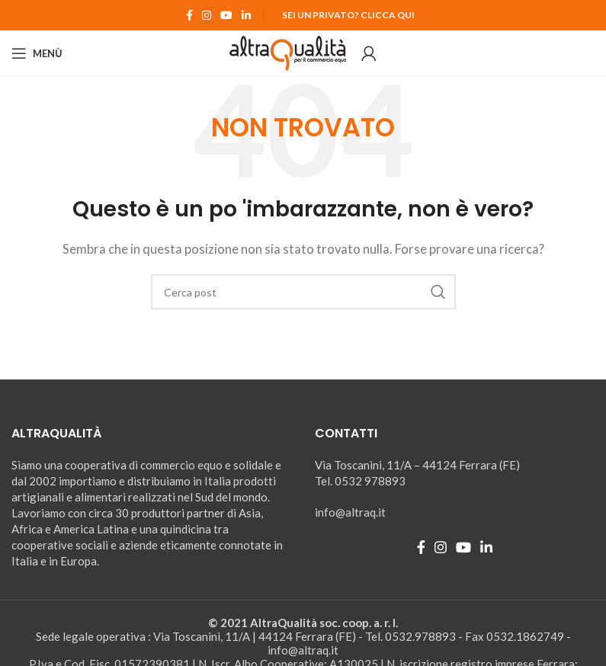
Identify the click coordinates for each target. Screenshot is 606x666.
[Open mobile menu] (37, 53)
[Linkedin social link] (246, 15)
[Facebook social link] (189, 15)
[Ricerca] (303, 291)
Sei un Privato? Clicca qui (348, 15)
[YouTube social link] (226, 15)
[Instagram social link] (206, 15)
